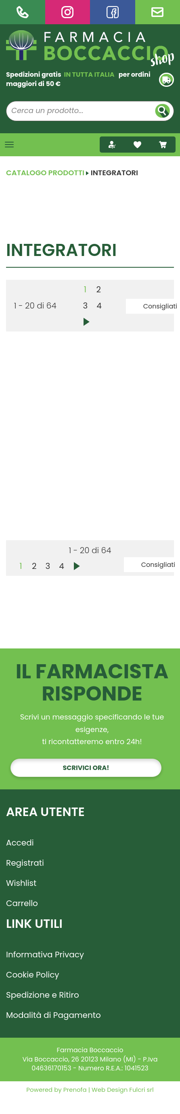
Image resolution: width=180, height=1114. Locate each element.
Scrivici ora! (86, 767)
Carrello (22, 903)
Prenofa (74, 1089)
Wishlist (21, 883)
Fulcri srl (141, 1089)
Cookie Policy (32, 974)
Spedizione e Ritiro (42, 995)
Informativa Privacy (45, 954)
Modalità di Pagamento (53, 1015)
